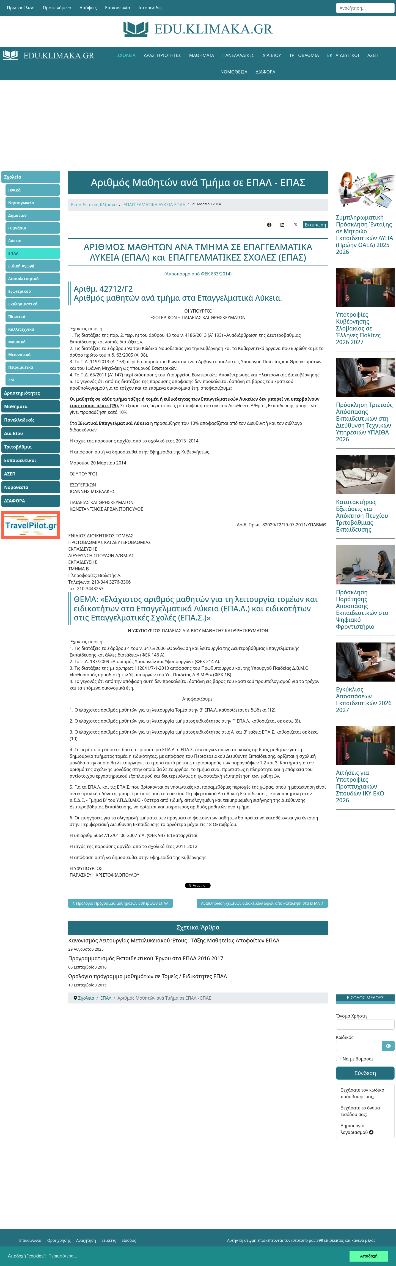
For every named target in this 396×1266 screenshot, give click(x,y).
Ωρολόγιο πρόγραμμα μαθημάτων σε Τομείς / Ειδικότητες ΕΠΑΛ (147, 976)
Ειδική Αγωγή (21, 266)
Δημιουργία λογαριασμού (357, 1129)
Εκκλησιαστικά (22, 304)
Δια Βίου (271, 55)
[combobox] (365, 8)
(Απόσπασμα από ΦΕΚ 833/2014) (198, 274)
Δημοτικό (17, 215)
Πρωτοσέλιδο (21, 8)
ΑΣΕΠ (372, 55)
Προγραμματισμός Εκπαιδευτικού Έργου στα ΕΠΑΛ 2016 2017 (145, 958)
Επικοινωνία (117, 8)
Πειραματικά (20, 367)
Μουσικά (17, 341)
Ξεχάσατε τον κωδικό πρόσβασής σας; (362, 1093)
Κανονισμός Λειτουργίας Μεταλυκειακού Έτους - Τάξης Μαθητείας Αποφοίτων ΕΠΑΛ (173, 940)
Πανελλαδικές (238, 55)
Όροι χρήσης (59, 1240)
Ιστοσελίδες (151, 8)
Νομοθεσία (234, 72)
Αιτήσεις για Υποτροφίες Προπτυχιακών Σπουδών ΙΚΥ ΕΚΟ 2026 (360, 786)
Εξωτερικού (19, 291)
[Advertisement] (186, 118)
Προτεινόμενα (57, 8)
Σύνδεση (365, 1073)
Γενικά (14, 190)
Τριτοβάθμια (304, 55)
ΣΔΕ (11, 379)
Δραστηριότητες (162, 55)
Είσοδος (129, 1240)
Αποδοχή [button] (369, 1256)
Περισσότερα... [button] (62, 1256)
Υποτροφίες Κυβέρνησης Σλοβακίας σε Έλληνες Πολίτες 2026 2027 (358, 328)
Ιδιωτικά (16, 316)
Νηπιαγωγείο (21, 202)
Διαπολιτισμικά (23, 278)
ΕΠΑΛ (13, 253)
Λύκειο (14, 240)
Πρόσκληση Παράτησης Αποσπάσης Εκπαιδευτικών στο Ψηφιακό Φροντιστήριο (362, 609)
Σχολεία (126, 55)
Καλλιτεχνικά (21, 329)
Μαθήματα (201, 55)
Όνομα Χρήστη (351, 1016)
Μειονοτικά (19, 354)
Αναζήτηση (86, 1240)
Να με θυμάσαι (358, 1059)
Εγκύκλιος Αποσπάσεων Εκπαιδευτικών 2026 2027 (364, 699)
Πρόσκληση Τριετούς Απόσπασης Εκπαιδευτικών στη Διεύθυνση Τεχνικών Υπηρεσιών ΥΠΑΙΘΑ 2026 (364, 422)
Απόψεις (88, 8)
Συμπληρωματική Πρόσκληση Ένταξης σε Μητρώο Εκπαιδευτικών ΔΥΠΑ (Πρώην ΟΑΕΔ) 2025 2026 (364, 235)
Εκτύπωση (315, 225)
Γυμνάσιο (17, 228)
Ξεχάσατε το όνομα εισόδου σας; (360, 1111)
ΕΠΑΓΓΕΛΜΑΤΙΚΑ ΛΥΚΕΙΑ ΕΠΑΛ (154, 205)
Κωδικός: (345, 1037)
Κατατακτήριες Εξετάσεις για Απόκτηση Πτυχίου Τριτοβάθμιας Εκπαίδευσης (362, 515)
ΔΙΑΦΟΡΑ (265, 72)
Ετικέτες (108, 1240)
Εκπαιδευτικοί (343, 55)
